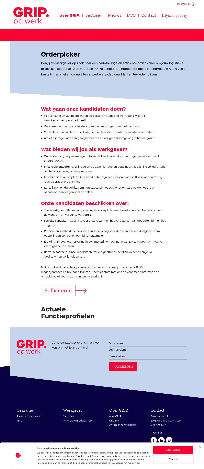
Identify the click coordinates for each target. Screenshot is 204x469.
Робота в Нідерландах (28, 416)
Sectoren (93, 15)
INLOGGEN (185, 4)
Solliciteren (58, 290)
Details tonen (43, 463)
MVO (131, 15)
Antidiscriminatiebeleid (122, 424)
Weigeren (173, 452)
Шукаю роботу (174, 15)
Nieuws (114, 15)
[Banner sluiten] (200, 440)
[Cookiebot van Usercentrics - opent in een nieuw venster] (18, 463)
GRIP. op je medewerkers (78, 420)
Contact (148, 15)
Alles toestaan (173, 442)
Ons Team (115, 420)
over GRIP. (70, 15)
